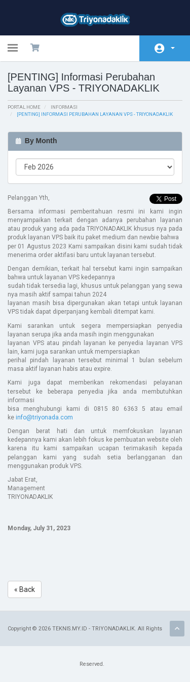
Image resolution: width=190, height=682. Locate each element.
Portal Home (24, 107)
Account (173, 48)
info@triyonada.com (44, 417)
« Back (24, 589)
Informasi (64, 107)
